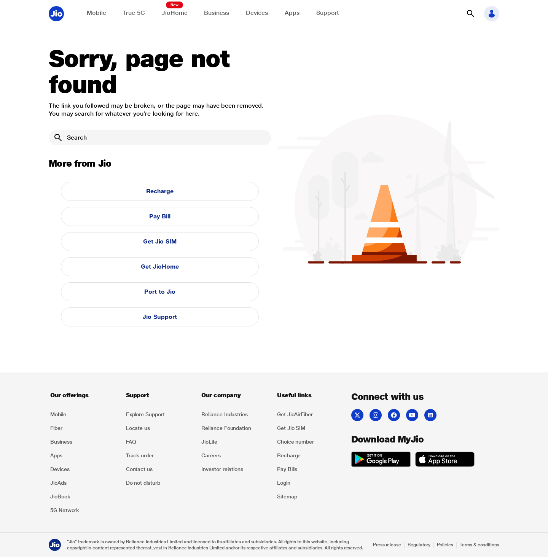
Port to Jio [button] (159, 291)
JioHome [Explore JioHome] (174, 12)
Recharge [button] (160, 191)
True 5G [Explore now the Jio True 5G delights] (134, 12)
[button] (470, 14)
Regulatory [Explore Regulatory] (419, 544)
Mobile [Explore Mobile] (96, 12)
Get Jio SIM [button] (160, 241)
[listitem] (83, 414)
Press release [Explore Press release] (387, 544)
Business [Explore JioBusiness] (216, 12)
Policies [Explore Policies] (445, 544)
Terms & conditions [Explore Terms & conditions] (479, 544)
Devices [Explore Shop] (257, 12)
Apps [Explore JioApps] (292, 12)
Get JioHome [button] (159, 266)
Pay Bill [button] (159, 216)
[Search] (160, 137)
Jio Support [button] (160, 316)
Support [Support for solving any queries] (327, 12)
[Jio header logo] (56, 13)
